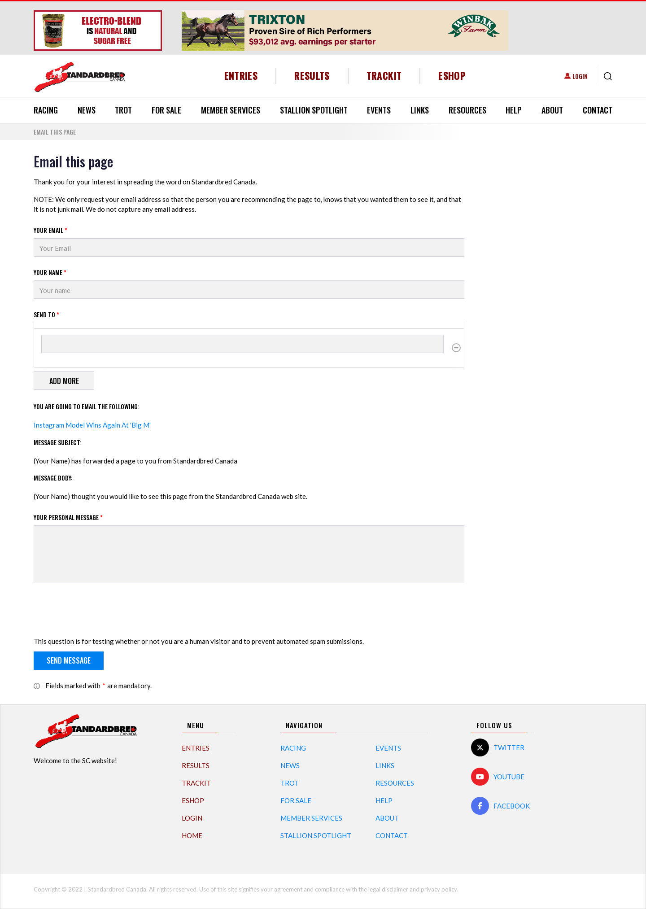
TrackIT (384, 76)
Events (379, 110)
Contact (597, 110)
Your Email (50, 230)
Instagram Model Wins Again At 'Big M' (92, 425)
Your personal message (68, 517)
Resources (467, 110)
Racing (46, 110)
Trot (123, 110)
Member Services (230, 110)
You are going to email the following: (87, 406)
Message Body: (53, 477)
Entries (241, 76)
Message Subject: (58, 442)
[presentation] (102, 611)
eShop (452, 76)
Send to (46, 314)
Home (192, 835)
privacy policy (439, 889)
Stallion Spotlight (314, 110)
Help (514, 110)
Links (419, 110)
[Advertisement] (545, 288)
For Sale (166, 110)
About (552, 110)
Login (580, 76)
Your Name (50, 272)
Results (312, 76)
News (87, 110)
